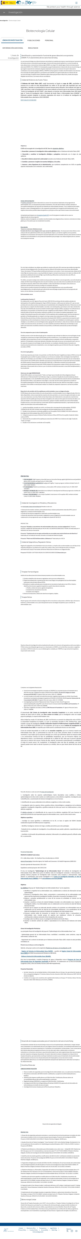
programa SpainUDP (43, 215)
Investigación (4, 20)
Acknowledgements (38, 1235)
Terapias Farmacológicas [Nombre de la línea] (30, 572)
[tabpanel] (40, 632)
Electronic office (31, 1231)
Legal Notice (53, 1231)
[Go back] (4, 12)
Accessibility (44, 1233)
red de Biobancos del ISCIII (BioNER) (52, 878)
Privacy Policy (22, 1233)
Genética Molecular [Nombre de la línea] (28, 1065)
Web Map (54, 1233)
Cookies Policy (34, 1233)
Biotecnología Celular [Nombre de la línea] (28, 1199)
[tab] (12, 40)
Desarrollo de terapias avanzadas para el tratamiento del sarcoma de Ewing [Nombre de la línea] (47, 1041)
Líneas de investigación (13, 56)
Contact (21, 1231)
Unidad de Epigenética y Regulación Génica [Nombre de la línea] (36, 542)
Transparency (42, 1231)
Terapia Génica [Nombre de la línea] (26, 597)
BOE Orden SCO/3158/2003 (28, 100)
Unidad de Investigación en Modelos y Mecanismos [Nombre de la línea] (38, 503)
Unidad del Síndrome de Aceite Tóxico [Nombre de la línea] (34, 80)
